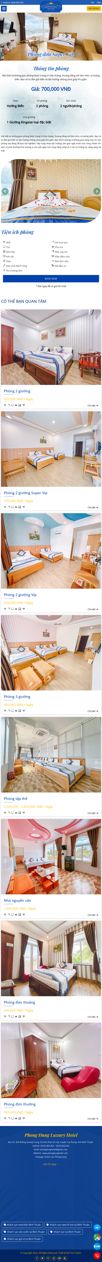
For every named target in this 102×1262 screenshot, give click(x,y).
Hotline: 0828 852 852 (12, 2)
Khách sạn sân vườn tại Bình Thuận (24, 1231)
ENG (99, 2)
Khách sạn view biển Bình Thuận (22, 1224)
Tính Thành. (76, 1252)
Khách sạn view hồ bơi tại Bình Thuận (67, 1224)
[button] (5, 191)
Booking (94, 8)
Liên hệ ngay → (51, 1164)
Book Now (51, 278)
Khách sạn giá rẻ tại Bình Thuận (22, 1238)
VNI (92, 2)
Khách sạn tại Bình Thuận (65, 1231)
